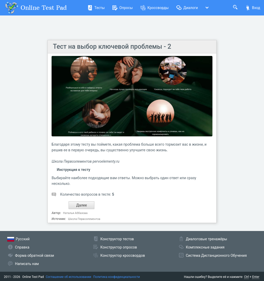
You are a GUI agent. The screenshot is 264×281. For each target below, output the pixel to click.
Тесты (96, 7)
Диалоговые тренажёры (206, 239)
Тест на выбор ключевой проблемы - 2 (112, 46)
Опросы (122, 7)
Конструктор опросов (118, 247)
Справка (22, 247)
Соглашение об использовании (68, 277)
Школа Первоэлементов (84, 219)
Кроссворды (155, 7)
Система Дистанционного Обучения (216, 255)
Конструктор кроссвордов (122, 255)
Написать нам (27, 264)
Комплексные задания (205, 247)
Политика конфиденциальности (116, 277)
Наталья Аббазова (75, 213)
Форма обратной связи (34, 255)
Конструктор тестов (117, 239)
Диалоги (187, 7)
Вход (252, 7)
